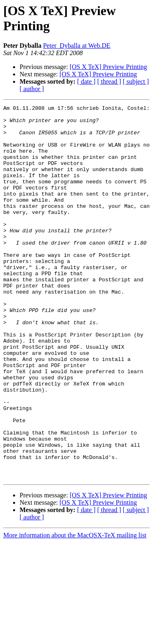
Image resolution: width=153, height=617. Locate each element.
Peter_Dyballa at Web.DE (76, 45)
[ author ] (32, 88)
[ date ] (86, 81)
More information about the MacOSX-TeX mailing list (74, 609)
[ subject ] (136, 81)
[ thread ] (109, 81)
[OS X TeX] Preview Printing (108, 66)
